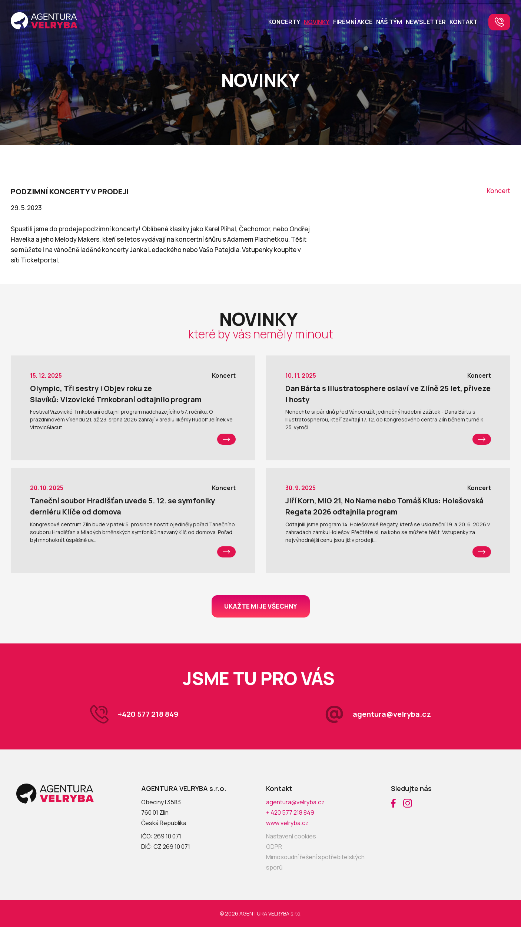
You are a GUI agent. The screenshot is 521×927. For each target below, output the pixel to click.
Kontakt (463, 22)
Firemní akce (352, 22)
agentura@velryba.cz (392, 714)
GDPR (274, 846)
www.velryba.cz (287, 823)
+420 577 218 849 (148, 714)
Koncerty (284, 22)
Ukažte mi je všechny (260, 606)
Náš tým (389, 22)
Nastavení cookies (291, 836)
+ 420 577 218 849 (290, 812)
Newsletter (426, 22)
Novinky (316, 22)
